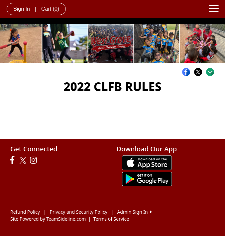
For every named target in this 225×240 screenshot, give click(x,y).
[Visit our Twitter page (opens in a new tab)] (24, 160)
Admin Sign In (134, 212)
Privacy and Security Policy (78, 212)
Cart (50, 9)
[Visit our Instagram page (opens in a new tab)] (35, 160)
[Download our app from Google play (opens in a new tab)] (147, 178)
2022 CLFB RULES (112, 86)
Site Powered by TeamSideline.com (48, 219)
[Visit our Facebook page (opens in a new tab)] (14, 160)
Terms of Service (111, 219)
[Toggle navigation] (214, 8)
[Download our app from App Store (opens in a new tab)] (147, 162)
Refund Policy (25, 212)
